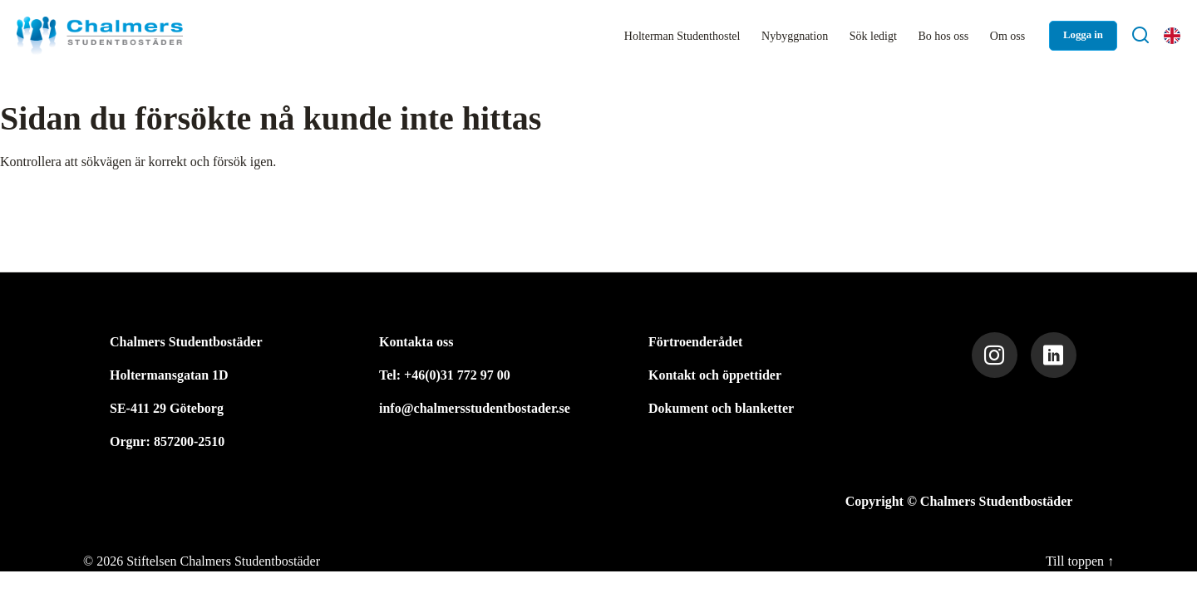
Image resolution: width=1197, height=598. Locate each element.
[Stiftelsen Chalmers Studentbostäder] (100, 36)
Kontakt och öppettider (714, 375)
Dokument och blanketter (721, 408)
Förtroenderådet (695, 342)
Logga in (1083, 35)
